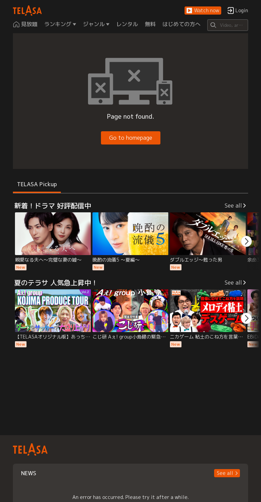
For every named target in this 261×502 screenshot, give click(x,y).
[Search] (227, 25)
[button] (203, 10)
